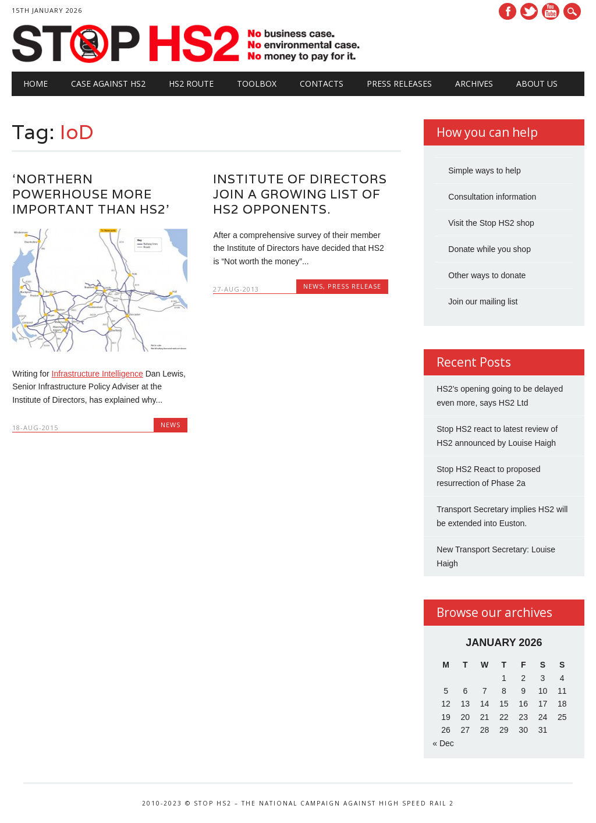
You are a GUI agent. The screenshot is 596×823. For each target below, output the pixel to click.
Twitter (529, 11)
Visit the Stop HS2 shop (491, 223)
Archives (474, 83)
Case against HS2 (108, 83)
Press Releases (399, 83)
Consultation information (492, 196)
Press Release (354, 286)
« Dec (443, 743)
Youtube (550, 11)
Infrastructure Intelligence (97, 373)
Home (35, 83)
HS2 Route (191, 83)
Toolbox (256, 83)
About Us (537, 83)
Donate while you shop (489, 249)
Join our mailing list (482, 301)
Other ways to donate (487, 275)
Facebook (507, 11)
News (170, 424)
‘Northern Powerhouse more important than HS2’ (90, 194)
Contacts (321, 83)
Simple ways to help (484, 170)
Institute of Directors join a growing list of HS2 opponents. (300, 194)
